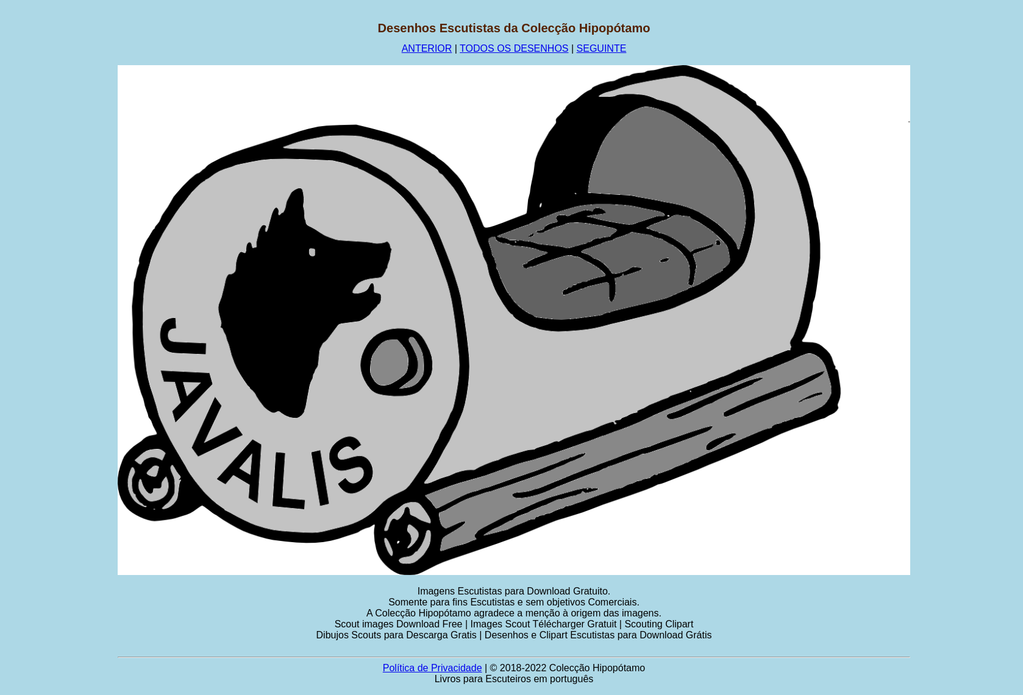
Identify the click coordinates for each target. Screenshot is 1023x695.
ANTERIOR (427, 48)
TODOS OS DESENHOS (514, 48)
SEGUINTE (602, 48)
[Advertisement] (59, 204)
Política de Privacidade (432, 668)
